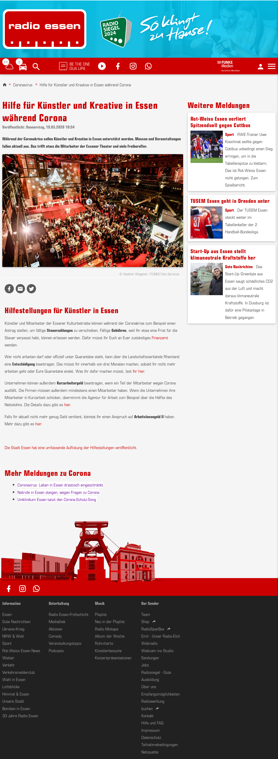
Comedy (55, 636)
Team (145, 614)
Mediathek (57, 621)
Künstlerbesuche (108, 650)
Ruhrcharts (104, 643)
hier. (67, 404)
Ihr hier (138, 371)
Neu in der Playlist (110, 621)
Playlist (101, 614)
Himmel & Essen (15, 694)
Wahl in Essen (13, 679)
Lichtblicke (10, 686)
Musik (100, 603)
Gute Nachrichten (239, 266)
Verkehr (8, 665)
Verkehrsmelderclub (18, 672)
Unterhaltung (59, 603)
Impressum (150, 730)
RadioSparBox (152, 629)
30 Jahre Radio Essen (20, 715)
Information (11, 603)
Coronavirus (22, 84)
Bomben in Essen (16, 708)
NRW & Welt (13, 636)
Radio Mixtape (106, 629)
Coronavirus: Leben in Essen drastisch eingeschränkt (60, 485)
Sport (229, 134)
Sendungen (150, 657)
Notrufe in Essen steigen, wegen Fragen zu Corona (58, 492)
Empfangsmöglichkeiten (160, 694)
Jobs (145, 665)
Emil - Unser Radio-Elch (160, 636)
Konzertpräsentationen (113, 657)
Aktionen (55, 629)
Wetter (8, 657)
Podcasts (56, 650)
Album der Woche (109, 636)
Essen (7, 614)
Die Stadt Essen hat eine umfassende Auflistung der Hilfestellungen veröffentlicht (70, 447)
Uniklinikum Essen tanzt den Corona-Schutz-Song (57, 499)
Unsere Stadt (13, 701)
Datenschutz (151, 737)
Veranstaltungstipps (65, 643)
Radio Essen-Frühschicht (68, 614)
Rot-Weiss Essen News (21, 650)
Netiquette (149, 752)
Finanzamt (160, 337)
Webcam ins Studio (157, 650)
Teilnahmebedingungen (159, 744)
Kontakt (147, 715)
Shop (145, 621)
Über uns (148, 686)
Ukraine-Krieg (13, 629)
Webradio (149, 643)
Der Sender (150, 603)
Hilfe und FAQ (152, 723)
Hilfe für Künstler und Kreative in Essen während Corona (85, 84)
